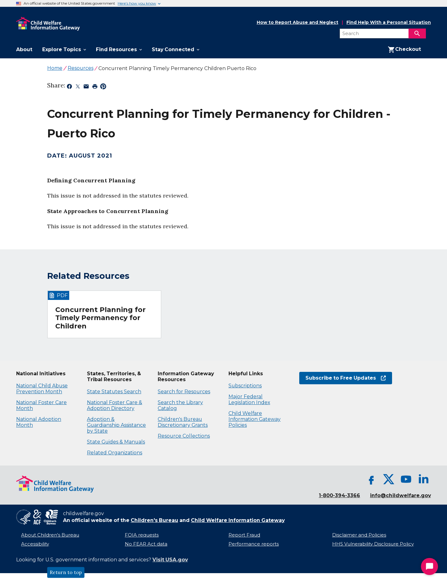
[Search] (417, 33)
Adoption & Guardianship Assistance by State (116, 425)
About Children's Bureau (50, 535)
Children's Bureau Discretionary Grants (183, 422)
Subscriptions (245, 386)
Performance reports (253, 544)
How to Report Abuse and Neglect (297, 22)
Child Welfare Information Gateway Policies (254, 419)
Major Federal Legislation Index (249, 399)
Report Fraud (244, 535)
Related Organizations (114, 453)
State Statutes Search (114, 392)
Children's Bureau (154, 520)
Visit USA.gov (170, 560)
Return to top (66, 572)
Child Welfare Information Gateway (238, 520)
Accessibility (35, 544)
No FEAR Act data (146, 544)
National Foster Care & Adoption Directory (114, 405)
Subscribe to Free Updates (345, 378)
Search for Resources (184, 392)
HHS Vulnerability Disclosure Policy (373, 544)
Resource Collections (184, 436)
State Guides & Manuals (116, 442)
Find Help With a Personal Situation (388, 22)
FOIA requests (142, 535)
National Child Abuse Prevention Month (42, 389)
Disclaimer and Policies (359, 535)
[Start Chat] (429, 566)
